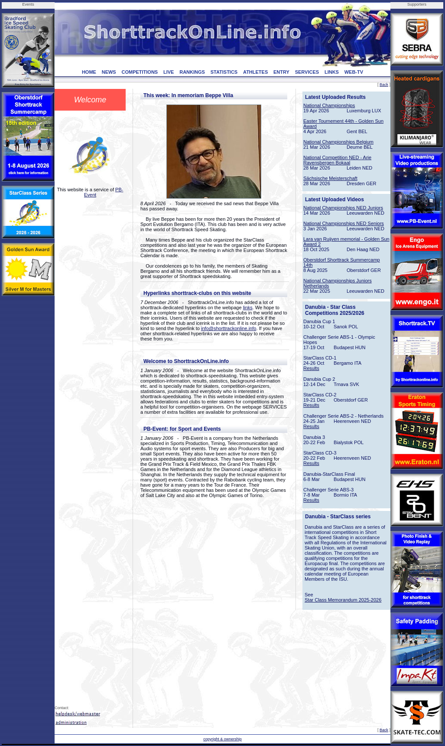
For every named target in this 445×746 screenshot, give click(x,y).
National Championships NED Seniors (343, 223)
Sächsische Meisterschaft (330, 178)
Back (384, 84)
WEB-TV (353, 72)
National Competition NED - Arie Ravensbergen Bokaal (337, 160)
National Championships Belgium (338, 141)
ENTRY (281, 72)
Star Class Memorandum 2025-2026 (343, 599)
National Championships (329, 105)
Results (311, 368)
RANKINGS (192, 72)
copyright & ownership (222, 739)
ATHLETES (255, 72)
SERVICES (307, 72)
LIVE (168, 72)
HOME (89, 72)
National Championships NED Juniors (343, 207)
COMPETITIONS (139, 72)
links (248, 307)
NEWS (109, 72)
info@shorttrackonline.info (228, 328)
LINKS (332, 72)
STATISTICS (224, 72)
